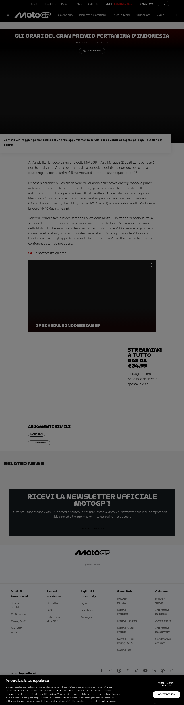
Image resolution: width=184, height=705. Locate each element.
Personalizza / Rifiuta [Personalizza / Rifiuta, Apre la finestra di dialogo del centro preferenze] (166, 684)
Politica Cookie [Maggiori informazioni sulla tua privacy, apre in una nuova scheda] (108, 701)
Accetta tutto (166, 694)
